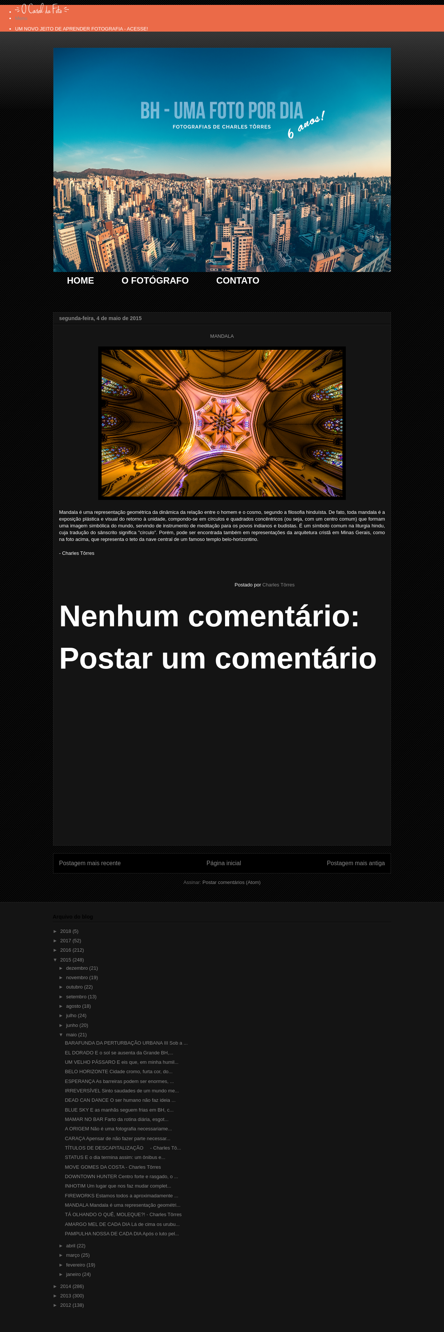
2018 (66, 931)
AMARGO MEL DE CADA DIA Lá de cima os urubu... (122, 1224)
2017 (66, 940)
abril (71, 1245)
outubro (75, 987)
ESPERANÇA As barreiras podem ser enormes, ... (119, 1081)
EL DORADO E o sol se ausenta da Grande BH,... (119, 1053)
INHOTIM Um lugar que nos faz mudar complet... (118, 1186)
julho (72, 1015)
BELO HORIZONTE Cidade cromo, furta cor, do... (118, 1071)
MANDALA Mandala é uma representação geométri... (122, 1205)
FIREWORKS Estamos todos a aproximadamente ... (121, 1195)
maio (72, 1034)
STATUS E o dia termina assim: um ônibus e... (115, 1157)
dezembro (77, 968)
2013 (66, 1296)
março (73, 1255)
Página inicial (224, 863)
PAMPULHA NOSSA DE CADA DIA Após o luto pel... (122, 1233)
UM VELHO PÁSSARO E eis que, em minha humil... (121, 1062)
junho (72, 1025)
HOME (80, 280)
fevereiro (76, 1265)
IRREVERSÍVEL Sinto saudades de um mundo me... (122, 1091)
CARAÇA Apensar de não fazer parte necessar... (117, 1138)
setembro (77, 996)
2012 (66, 1305)
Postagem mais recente (90, 863)
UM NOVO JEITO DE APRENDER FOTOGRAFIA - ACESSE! (81, 29)
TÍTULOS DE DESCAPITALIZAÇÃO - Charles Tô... (123, 1148)
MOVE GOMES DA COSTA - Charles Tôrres (113, 1167)
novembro (77, 977)
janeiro (74, 1274)
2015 (66, 960)
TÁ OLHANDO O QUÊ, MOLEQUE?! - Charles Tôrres (123, 1214)
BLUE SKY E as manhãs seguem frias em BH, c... (119, 1110)
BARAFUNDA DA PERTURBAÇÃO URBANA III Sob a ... (126, 1043)
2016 (66, 950)
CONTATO (238, 280)
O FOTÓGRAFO (155, 280)
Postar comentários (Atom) (231, 882)
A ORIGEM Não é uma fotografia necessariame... (118, 1129)
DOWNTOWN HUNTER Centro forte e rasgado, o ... (121, 1176)
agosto (74, 1006)
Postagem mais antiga (356, 863)
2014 (66, 1286)
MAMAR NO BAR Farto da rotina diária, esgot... (116, 1119)
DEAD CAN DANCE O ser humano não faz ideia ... (120, 1100)
